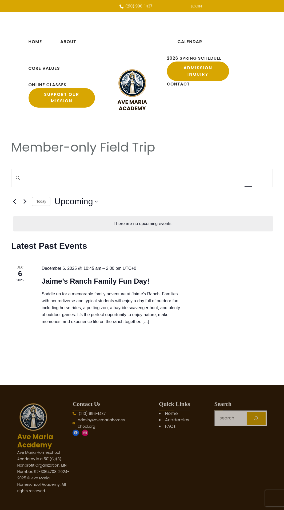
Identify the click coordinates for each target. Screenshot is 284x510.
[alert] (143, 223)
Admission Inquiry (197, 71)
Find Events (221, 178)
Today (41, 201)
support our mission (61, 97)
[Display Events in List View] (248, 178)
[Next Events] (25, 201)
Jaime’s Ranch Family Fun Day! (95, 281)
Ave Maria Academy (132, 105)
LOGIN (196, 6)
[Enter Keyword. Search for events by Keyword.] (107, 178)
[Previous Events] (14, 201)
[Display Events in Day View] (262, 178)
